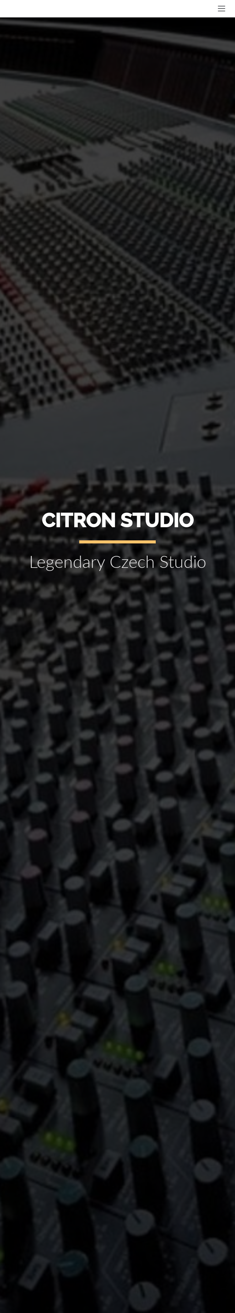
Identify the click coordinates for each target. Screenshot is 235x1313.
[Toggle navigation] (221, 8)
